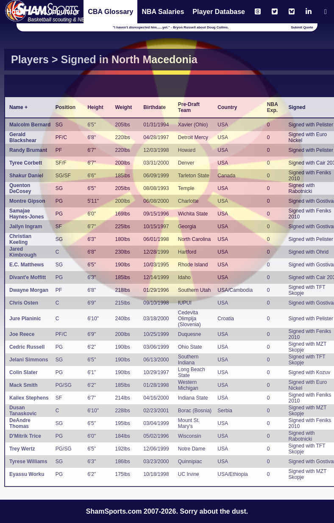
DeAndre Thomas (20, 423)
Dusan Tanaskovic (22, 411)
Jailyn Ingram (25, 226)
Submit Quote (302, 27)
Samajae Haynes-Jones (26, 214)
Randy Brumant (28, 150)
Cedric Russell (27, 347)
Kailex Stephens (29, 398)
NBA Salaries (163, 11)
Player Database (218, 11)
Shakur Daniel (26, 176)
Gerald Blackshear (22, 137)
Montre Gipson (27, 201)
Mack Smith (23, 385)
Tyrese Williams (28, 461)
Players (30, 59)
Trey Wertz (22, 449)
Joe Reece (21, 334)
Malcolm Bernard (29, 125)
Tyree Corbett (25, 163)
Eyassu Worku (26, 474)
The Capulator (57, 11)
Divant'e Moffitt (27, 277)
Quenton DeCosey (20, 188)
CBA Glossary (110, 11)
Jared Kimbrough (22, 252)
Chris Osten (23, 303)
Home (15, 11)
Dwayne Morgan (28, 290)
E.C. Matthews (26, 265)
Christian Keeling (20, 239)
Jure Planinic (25, 319)
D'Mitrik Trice (25, 436)
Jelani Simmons (28, 360)
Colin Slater (23, 372)
